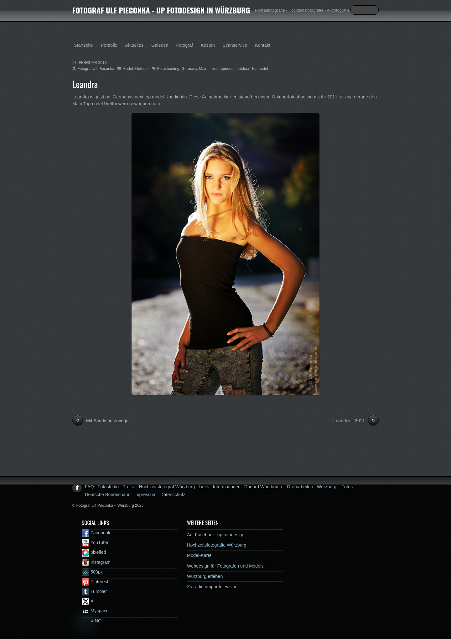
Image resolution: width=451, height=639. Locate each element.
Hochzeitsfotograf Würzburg (167, 486)
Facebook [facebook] (96, 532)
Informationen (227, 486)
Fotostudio (108, 486)
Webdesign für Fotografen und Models (225, 565)
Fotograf (184, 45)
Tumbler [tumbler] (94, 591)
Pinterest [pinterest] (95, 581)
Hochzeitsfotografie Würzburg (216, 544)
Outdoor (142, 68)
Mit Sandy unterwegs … (103, 420)
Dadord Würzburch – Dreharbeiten (278, 486)
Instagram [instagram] (96, 562)
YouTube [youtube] (95, 542)
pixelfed (94, 552)
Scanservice (235, 45)
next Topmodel (222, 68)
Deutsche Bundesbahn (108, 494)
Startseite (83, 45)
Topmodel (259, 68)
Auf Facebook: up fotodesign (215, 534)
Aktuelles (134, 45)
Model (127, 68)
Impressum (145, 494)
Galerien (159, 45)
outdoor (242, 68)
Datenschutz (172, 494)
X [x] (88, 601)
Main (203, 68)
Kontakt (262, 45)
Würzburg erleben (205, 576)
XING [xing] (91, 620)
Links (204, 486)
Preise (128, 486)
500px (92, 571)
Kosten (208, 45)
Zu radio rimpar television (212, 586)
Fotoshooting (168, 68)
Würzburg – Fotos (335, 486)
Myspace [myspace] (95, 610)
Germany (189, 68)
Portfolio (109, 45)
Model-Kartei (200, 555)
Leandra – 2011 (356, 420)
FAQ (89, 486)
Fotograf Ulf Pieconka (95, 68)
